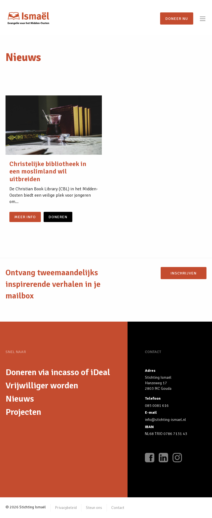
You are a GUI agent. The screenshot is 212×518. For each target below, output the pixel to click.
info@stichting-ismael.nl (165, 419)
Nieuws (20, 398)
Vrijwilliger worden (42, 385)
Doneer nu (176, 18)
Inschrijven (184, 273)
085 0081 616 (157, 405)
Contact (117, 507)
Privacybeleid (66, 507)
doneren (58, 216)
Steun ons (94, 507)
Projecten (23, 412)
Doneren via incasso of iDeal (58, 372)
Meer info (25, 216)
